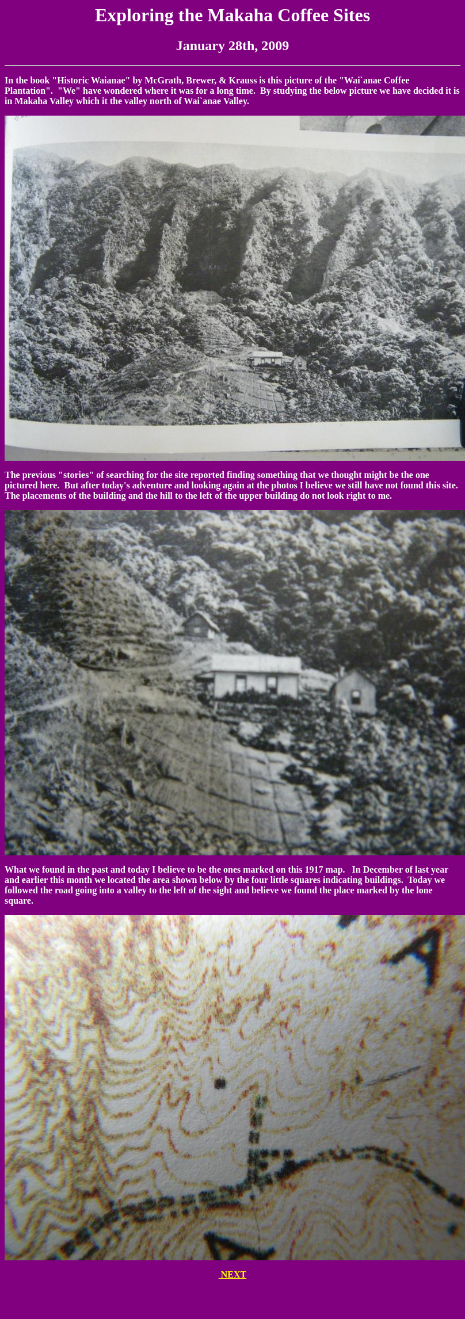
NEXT (232, 1274)
